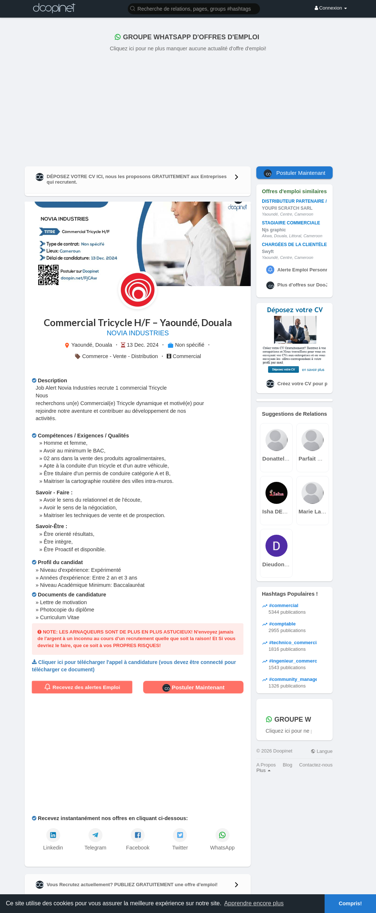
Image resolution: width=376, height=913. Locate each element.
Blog (287, 764)
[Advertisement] (188, 107)
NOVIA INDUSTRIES (138, 333)
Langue (322, 751)
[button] (194, 8)
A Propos (266, 764)
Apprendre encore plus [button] (254, 903)
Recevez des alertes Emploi (82, 687)
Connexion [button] (331, 8)
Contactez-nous (316, 764)
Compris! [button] (350, 903)
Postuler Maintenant (193, 688)
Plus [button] (263, 770)
